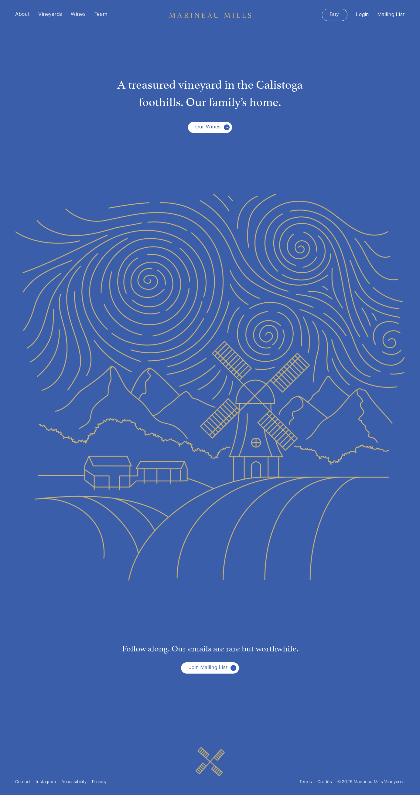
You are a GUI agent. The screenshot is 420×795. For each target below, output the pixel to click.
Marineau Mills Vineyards (210, 15)
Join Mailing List (207, 667)
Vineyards (50, 14)
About (22, 14)
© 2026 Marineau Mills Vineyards (371, 782)
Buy (334, 14)
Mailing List (391, 14)
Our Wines (208, 127)
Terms (305, 782)
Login (362, 14)
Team (101, 14)
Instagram (46, 782)
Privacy (99, 782)
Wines (78, 14)
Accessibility (74, 782)
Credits (324, 782)
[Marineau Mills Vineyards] (210, 761)
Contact (23, 782)
